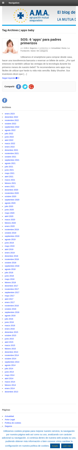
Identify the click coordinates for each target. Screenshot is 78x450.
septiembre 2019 (12, 236)
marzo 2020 (10, 219)
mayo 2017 (9, 296)
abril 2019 (9, 249)
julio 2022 (9, 133)
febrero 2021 (10, 183)
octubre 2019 (10, 233)
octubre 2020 (10, 196)
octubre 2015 (10, 335)
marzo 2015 (10, 345)
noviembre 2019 (12, 229)
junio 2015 (9, 339)
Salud (33, 51)
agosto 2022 (10, 130)
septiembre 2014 (12, 362)
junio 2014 (9, 372)
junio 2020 (9, 210)
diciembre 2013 (11, 392)
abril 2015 (9, 342)
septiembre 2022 (12, 127)
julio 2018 (9, 272)
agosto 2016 (10, 315)
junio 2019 (9, 243)
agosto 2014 (10, 365)
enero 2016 (10, 329)
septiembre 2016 (12, 312)
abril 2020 (9, 216)
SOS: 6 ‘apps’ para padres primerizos (41, 41)
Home (64, 48)
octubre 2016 (10, 309)
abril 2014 (9, 378)
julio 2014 (9, 368)
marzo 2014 (10, 382)
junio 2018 (9, 276)
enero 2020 (10, 226)
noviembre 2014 (12, 355)
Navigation (14, 3)
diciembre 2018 (11, 256)
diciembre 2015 (11, 332)
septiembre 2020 (12, 200)
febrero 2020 (10, 223)
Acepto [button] (55, 446)
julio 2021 (9, 166)
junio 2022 (9, 137)
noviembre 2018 (12, 259)
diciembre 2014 (11, 352)
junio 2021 (9, 170)
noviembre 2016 (12, 306)
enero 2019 (10, 253)
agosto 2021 (10, 163)
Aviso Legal (10, 419)
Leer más (67, 446)
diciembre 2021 (11, 150)
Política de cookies (13, 423)
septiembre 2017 (12, 292)
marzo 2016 (10, 325)
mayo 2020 (9, 213)
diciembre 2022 (11, 117)
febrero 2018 (10, 282)
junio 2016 (9, 322)
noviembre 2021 (12, 153)
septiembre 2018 (12, 266)
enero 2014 (10, 388)
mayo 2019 (9, 246)
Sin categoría (42, 51)
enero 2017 (10, 302)
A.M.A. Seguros (30, 48)
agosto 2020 (10, 203)
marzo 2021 (10, 180)
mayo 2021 (9, 173)
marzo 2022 (10, 143)
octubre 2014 (10, 358)
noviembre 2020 (12, 193)
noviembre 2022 (12, 120)
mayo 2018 (9, 279)
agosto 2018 (10, 269)
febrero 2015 (10, 349)
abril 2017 (9, 299)
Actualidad (55, 48)
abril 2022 (9, 140)
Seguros (8, 426)
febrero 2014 (10, 385)
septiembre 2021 (12, 160)
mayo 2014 (9, 375)
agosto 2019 (10, 239)
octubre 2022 (10, 123)
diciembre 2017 (11, 286)
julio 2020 (9, 206)
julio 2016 (9, 319)
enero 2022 (10, 147)
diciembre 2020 (11, 190)
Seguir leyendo (8, 78)
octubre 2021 (10, 157)
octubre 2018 (10, 262)
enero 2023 (10, 114)
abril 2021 (9, 176)
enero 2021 (10, 186)
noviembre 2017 (12, 289)
